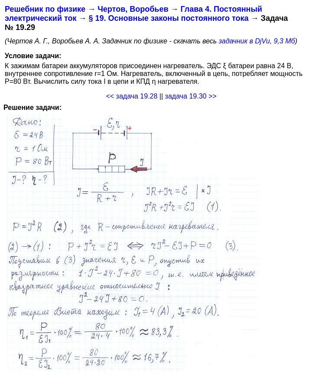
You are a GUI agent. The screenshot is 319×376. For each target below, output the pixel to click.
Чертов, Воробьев (133, 9)
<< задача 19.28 (131, 96)
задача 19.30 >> (191, 96)
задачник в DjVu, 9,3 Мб (257, 41)
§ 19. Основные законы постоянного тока (169, 18)
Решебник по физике (45, 9)
